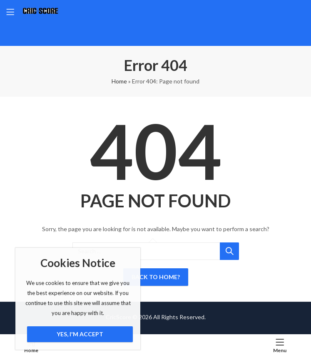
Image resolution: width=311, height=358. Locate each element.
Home (119, 81)
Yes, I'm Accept (80, 334)
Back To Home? (156, 276)
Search (229, 251)
